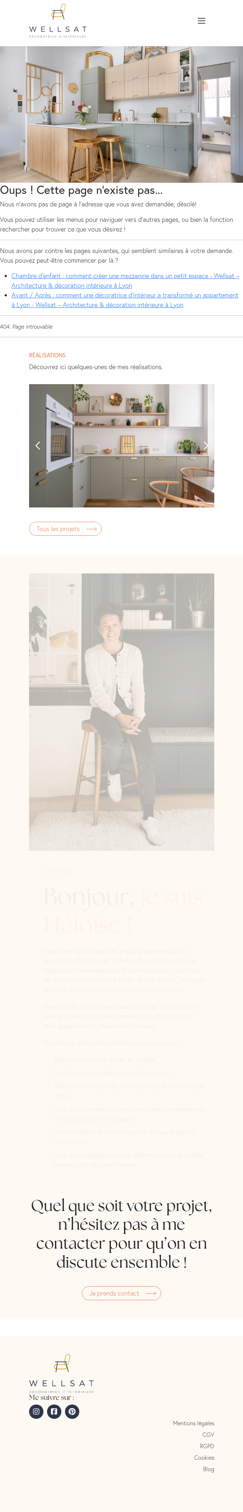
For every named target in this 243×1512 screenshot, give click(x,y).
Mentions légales (193, 1423)
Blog (208, 1469)
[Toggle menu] (203, 20)
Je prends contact (114, 1293)
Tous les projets (58, 529)
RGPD (207, 1446)
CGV (208, 1434)
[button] (37, 446)
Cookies (204, 1457)
